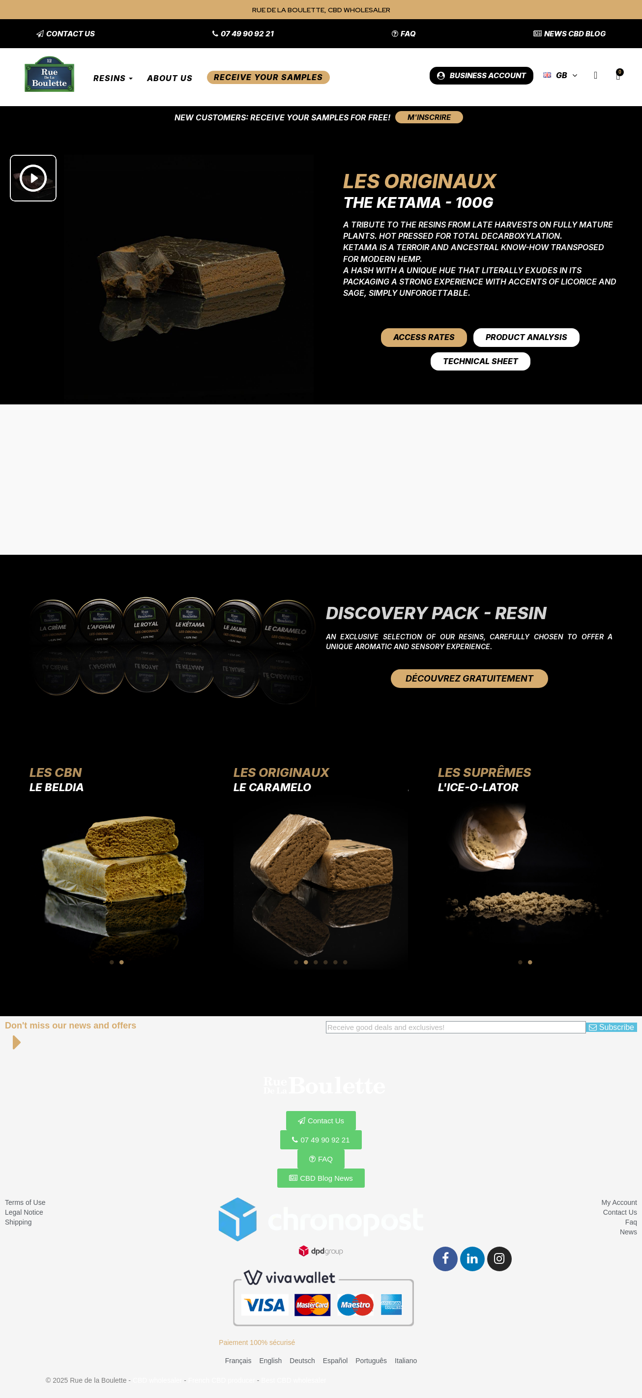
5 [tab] (336, 962)
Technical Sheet (480, 361)
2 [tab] (122, 962)
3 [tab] (316, 962)
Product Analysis (526, 337)
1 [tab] (112, 962)
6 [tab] (345, 962)
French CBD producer (221, 1380)
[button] (66, 33)
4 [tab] (326, 962)
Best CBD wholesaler (293, 1380)
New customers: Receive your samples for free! (282, 117)
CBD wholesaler (157, 1380)
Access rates (424, 337)
